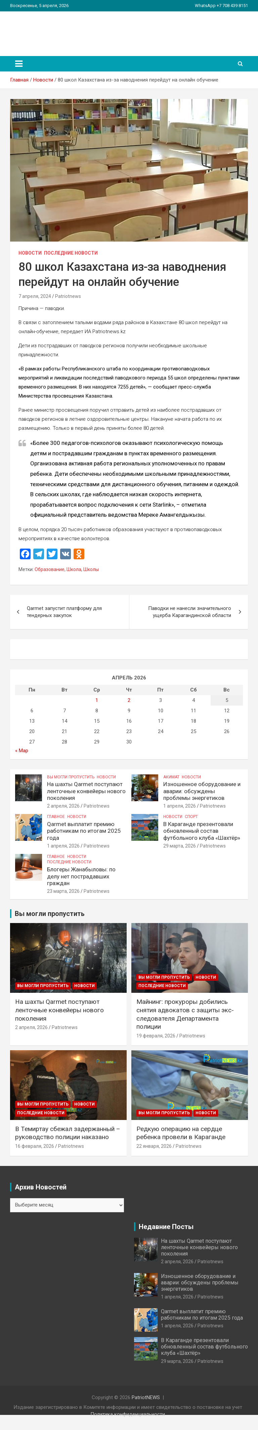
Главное (56, 816)
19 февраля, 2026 (155, 1035)
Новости (30, 253)
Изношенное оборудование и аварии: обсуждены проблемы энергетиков (202, 791)
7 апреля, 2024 (34, 296)
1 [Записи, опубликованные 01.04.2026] (96, 700)
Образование (49, 569)
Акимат (171, 777)
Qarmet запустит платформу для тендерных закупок (64, 611)
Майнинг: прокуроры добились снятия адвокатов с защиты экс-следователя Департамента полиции (185, 1014)
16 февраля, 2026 (34, 1146)
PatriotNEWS (49, 30)
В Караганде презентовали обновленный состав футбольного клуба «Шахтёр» (201, 831)
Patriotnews (68, 296)
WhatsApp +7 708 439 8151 (221, 5)
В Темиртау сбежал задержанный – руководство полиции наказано (67, 1133)
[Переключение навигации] (19, 63)
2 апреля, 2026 (63, 806)
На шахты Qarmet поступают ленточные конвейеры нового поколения (86, 791)
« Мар (21, 751)
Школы (91, 569)
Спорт (191, 816)
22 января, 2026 (154, 1146)
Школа (74, 569)
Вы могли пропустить (70, 777)
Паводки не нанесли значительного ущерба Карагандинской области (189, 611)
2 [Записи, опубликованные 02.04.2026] (129, 700)
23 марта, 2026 (63, 891)
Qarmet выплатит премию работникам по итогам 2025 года (84, 831)
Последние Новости (71, 253)
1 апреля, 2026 (179, 806)
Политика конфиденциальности (127, 1414)
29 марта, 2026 (179, 846)
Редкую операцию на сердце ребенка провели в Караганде (180, 1133)
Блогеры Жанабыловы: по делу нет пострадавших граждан (81, 876)
